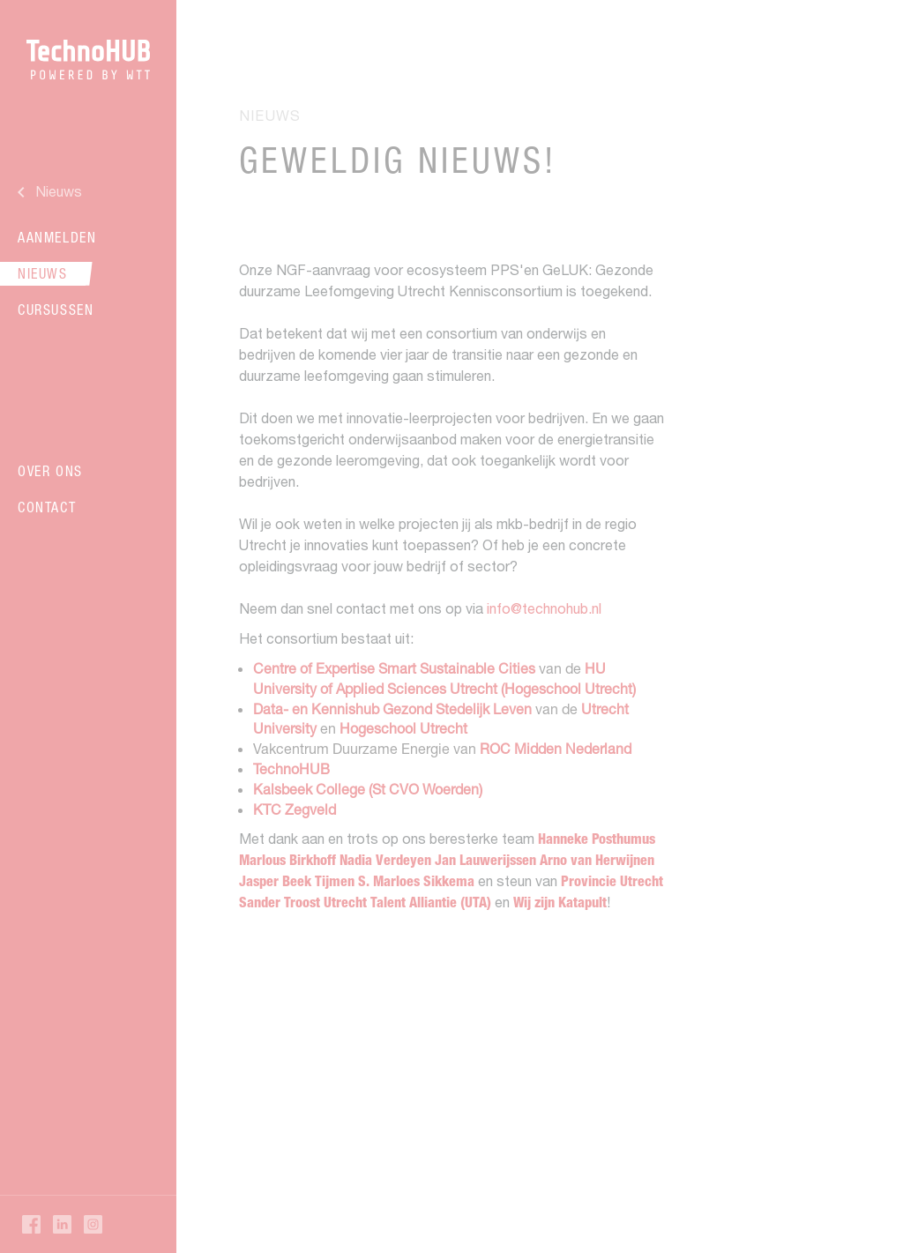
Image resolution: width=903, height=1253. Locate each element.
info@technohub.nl (544, 609)
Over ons (50, 471)
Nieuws (43, 273)
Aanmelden (57, 237)
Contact (47, 507)
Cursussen (55, 309)
